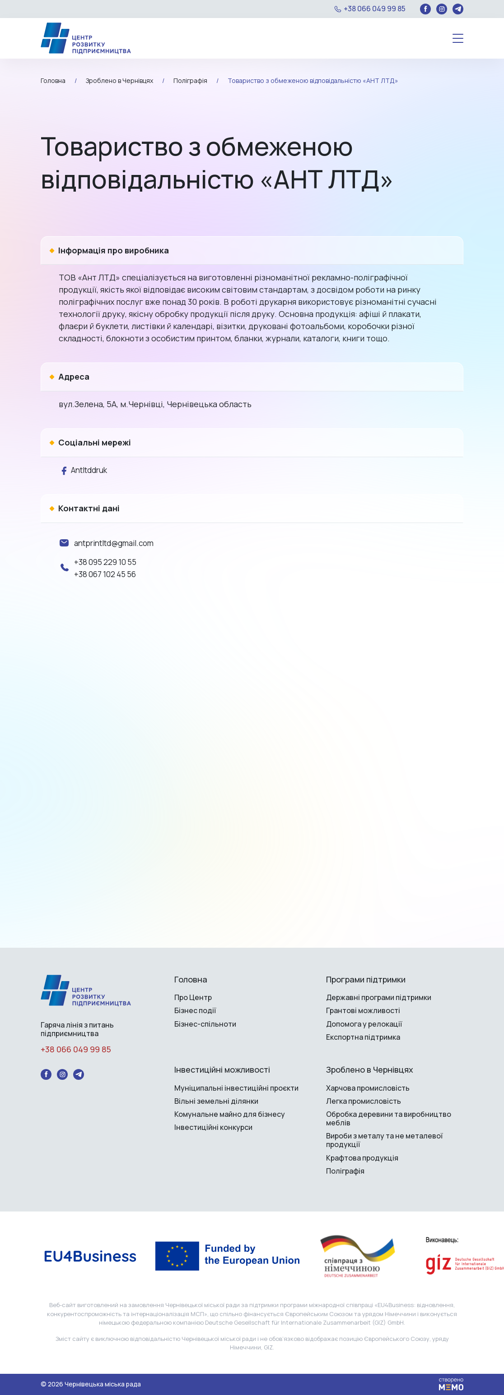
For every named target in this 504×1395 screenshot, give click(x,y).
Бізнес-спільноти (205, 1024)
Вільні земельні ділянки (216, 1101)
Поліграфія (345, 1171)
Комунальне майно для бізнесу (229, 1114)
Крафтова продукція (362, 1158)
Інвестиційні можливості (222, 1070)
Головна (190, 980)
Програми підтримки (366, 980)
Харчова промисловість (368, 1088)
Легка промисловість (363, 1101)
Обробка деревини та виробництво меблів (388, 1118)
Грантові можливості (363, 1010)
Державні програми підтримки (378, 997)
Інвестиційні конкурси (213, 1127)
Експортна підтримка (363, 1037)
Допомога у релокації (364, 1024)
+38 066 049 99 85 (375, 9)
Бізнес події (195, 1010)
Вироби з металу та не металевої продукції (384, 1140)
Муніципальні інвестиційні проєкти (236, 1088)
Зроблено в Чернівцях (369, 1070)
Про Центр (193, 997)
